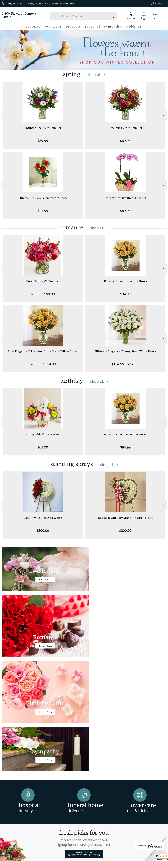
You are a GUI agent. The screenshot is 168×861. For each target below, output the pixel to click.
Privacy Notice (119, 858)
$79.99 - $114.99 (43, 364)
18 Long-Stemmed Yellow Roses (125, 281)
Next (164, 115)
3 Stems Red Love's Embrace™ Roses (43, 198)
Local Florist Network (139, 858)
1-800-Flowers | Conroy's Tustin (19, 15)
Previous (4, 115)
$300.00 (42, 530)
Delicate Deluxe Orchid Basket (125, 198)
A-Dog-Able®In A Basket (42, 434)
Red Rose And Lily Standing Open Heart (125, 517)
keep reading (106, 762)
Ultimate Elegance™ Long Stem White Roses (125, 351)
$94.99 (125, 294)
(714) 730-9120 (14, 3)
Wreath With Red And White (42, 517)
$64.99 (42, 447)
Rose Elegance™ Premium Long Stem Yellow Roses (43, 351)
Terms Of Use (103, 858)
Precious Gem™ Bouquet (125, 128)
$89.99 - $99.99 (43, 294)
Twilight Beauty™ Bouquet (42, 128)
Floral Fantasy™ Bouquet (43, 281)
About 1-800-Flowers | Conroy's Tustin (25, 757)
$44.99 (42, 210)
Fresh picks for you (84, 724)
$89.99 (42, 140)
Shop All (94, 75)
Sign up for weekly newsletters (84, 739)
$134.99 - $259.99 (125, 364)
